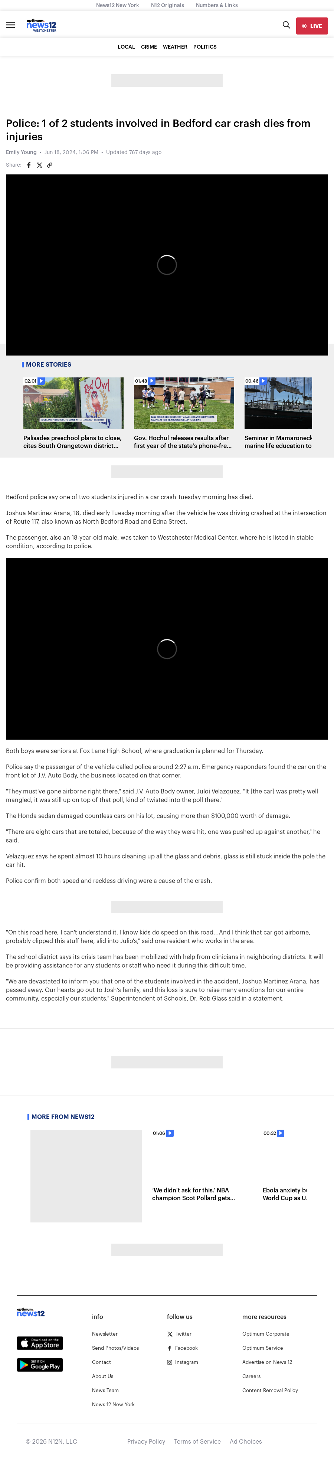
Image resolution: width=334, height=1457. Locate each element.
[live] (312, 26)
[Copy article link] (50, 165)
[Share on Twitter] (39, 165)
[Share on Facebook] (29, 165)
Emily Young (21, 152)
